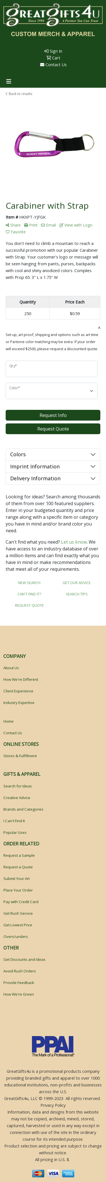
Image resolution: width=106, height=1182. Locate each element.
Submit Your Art (16, 878)
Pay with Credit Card (20, 901)
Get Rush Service (18, 913)
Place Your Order (18, 890)
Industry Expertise (18, 702)
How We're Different (20, 679)
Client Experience (18, 691)
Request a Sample (19, 855)
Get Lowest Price (17, 924)
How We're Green (18, 994)
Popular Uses (15, 832)
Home (8, 721)
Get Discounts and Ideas (24, 959)
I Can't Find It (14, 820)
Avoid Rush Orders (19, 971)
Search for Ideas (17, 786)
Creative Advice (16, 797)
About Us (11, 667)
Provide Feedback (18, 982)
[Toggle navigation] (9, 81)
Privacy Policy (53, 1105)
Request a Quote (18, 866)
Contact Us (53, 64)
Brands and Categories (23, 809)
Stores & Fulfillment (20, 755)
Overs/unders (15, 936)
